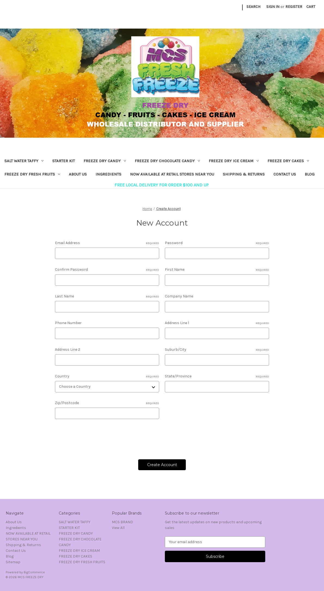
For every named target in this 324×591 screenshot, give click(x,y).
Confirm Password (107, 269)
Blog (309, 174)
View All (118, 527)
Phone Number (68, 323)
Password (217, 243)
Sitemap (13, 562)
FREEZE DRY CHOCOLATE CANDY (167, 160)
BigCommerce (34, 572)
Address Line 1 (217, 323)
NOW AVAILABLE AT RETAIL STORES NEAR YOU (172, 174)
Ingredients (108, 174)
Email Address (107, 243)
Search (253, 6)
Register (293, 6)
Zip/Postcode (107, 403)
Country (107, 376)
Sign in (272, 6)
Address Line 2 (67, 349)
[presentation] (96, 437)
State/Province (217, 376)
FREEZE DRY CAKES (288, 160)
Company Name (179, 296)
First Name (217, 269)
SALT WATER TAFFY (24, 160)
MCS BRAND (122, 522)
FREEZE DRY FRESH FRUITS (32, 174)
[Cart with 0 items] (310, 6)
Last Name (107, 296)
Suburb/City (217, 349)
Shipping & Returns (244, 174)
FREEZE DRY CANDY (105, 160)
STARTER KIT (63, 160)
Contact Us (284, 174)
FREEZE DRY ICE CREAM (234, 160)
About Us (78, 174)
